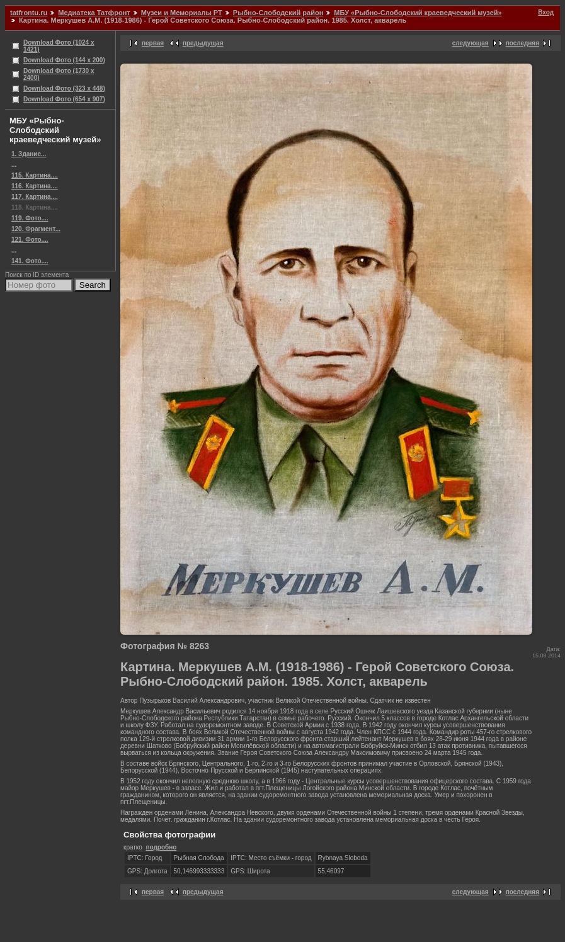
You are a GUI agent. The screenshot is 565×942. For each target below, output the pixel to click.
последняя (522, 43)
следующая (470, 43)
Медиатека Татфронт (94, 12)
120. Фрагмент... (35, 228)
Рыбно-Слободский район (278, 12)
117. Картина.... (34, 196)
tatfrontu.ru (28, 12)
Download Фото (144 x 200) (64, 60)
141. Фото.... (30, 261)
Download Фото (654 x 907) (64, 99)
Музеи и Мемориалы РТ (181, 12)
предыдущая (203, 43)
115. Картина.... (34, 175)
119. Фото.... (30, 218)
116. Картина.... (34, 186)
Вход (546, 12)
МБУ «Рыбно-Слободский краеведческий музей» (417, 12)
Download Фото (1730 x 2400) (58, 74)
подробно (161, 847)
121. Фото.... (30, 239)
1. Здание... (28, 153)
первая (153, 43)
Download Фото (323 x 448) (64, 88)
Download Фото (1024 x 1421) (58, 46)
